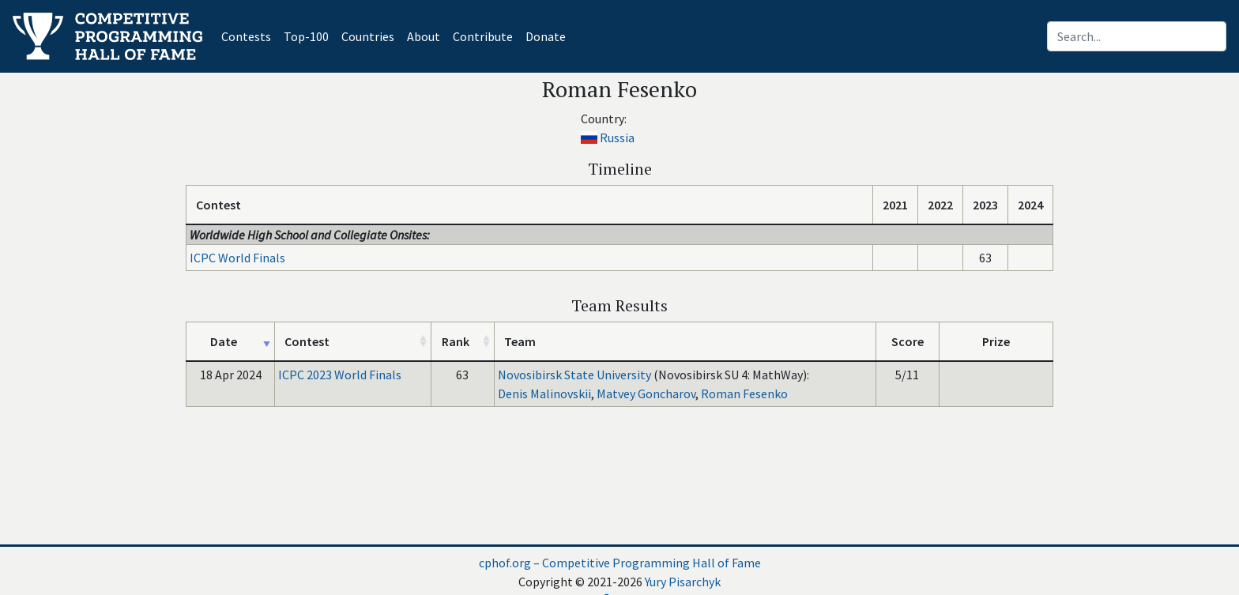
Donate (545, 36)
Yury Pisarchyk (683, 581)
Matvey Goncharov (646, 393)
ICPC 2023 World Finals (339, 374)
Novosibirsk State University (574, 374)
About (423, 36)
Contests (249, 35)
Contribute (483, 36)
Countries (367, 36)
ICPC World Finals (237, 257)
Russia (617, 137)
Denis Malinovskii (544, 393)
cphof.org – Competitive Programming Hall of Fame (620, 563)
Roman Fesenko (744, 393)
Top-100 (306, 36)
